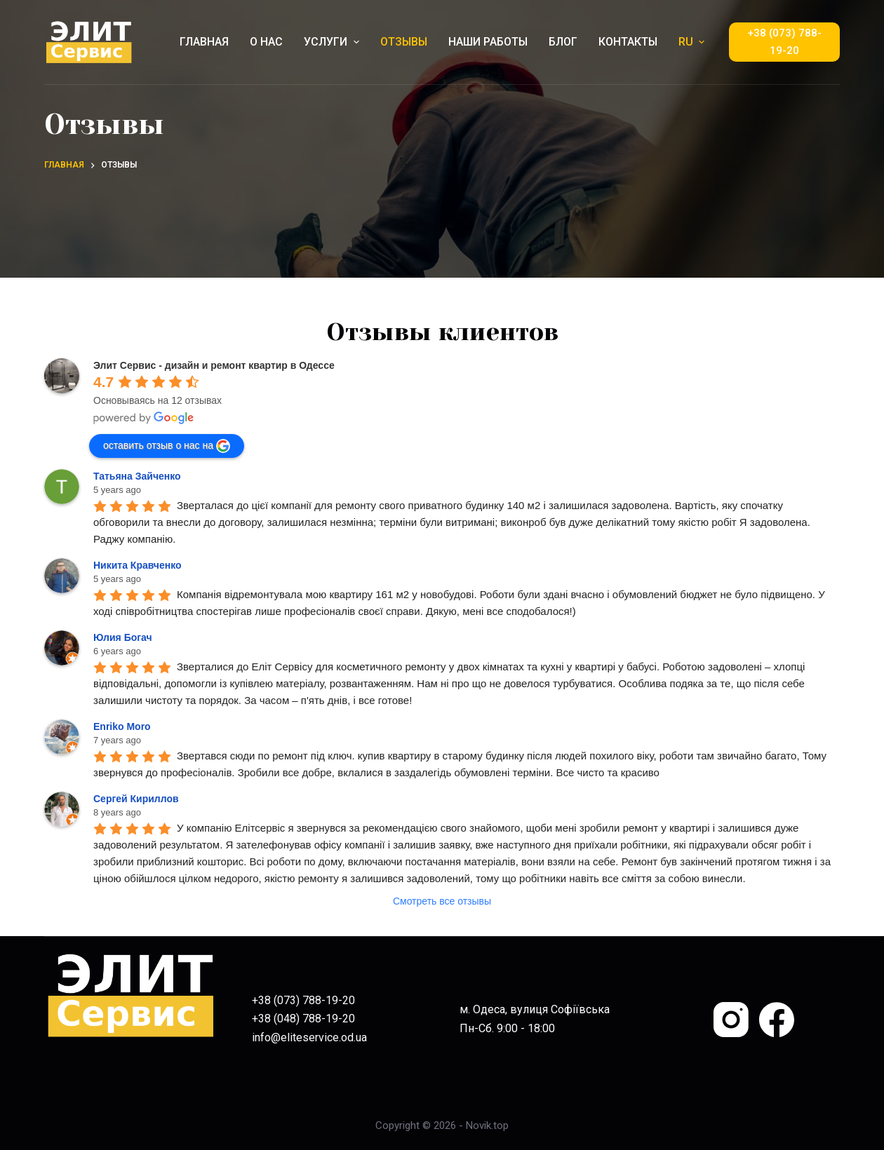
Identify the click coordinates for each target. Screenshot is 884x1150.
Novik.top (487, 1125)
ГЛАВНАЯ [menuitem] (204, 41)
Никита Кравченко (137, 565)
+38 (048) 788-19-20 (303, 1018)
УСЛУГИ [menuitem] (333, 41)
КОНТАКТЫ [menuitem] (627, 41)
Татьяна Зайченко (137, 476)
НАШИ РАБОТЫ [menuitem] (488, 41)
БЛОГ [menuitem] (563, 41)
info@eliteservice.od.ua (309, 1037)
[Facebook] (776, 1019)
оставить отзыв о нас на (166, 446)
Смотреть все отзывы (442, 901)
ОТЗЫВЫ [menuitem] (403, 41)
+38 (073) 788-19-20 (784, 42)
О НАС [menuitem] (266, 41)
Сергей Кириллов (136, 798)
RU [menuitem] (693, 41)
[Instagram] (731, 1019)
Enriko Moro (122, 726)
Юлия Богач (122, 637)
